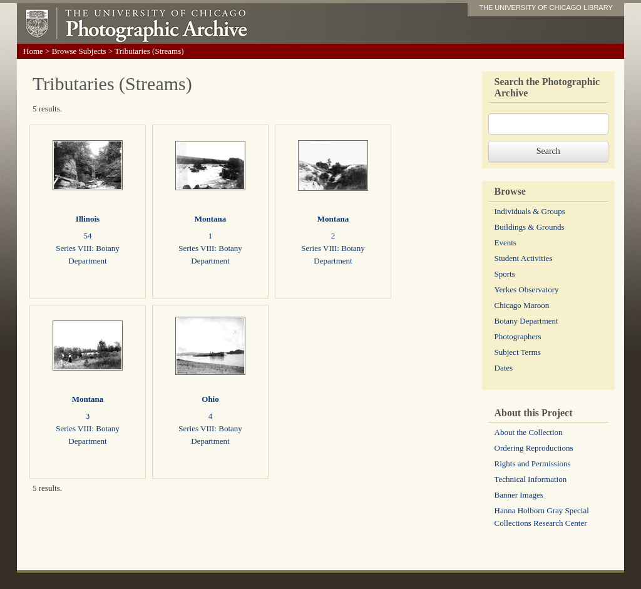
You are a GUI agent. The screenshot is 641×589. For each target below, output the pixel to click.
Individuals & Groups (530, 211)
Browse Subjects (79, 51)
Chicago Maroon (522, 305)
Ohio (210, 399)
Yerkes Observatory (527, 289)
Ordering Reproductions (534, 448)
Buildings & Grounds (530, 227)
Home (33, 51)
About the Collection (529, 432)
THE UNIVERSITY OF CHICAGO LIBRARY (546, 7)
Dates (504, 367)
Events (505, 242)
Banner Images (519, 494)
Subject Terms (518, 352)
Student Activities (524, 258)
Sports (505, 274)
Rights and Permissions (533, 463)
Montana (211, 218)
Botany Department (526, 320)
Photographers (518, 336)
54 (88, 235)
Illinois (88, 218)
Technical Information (531, 479)
